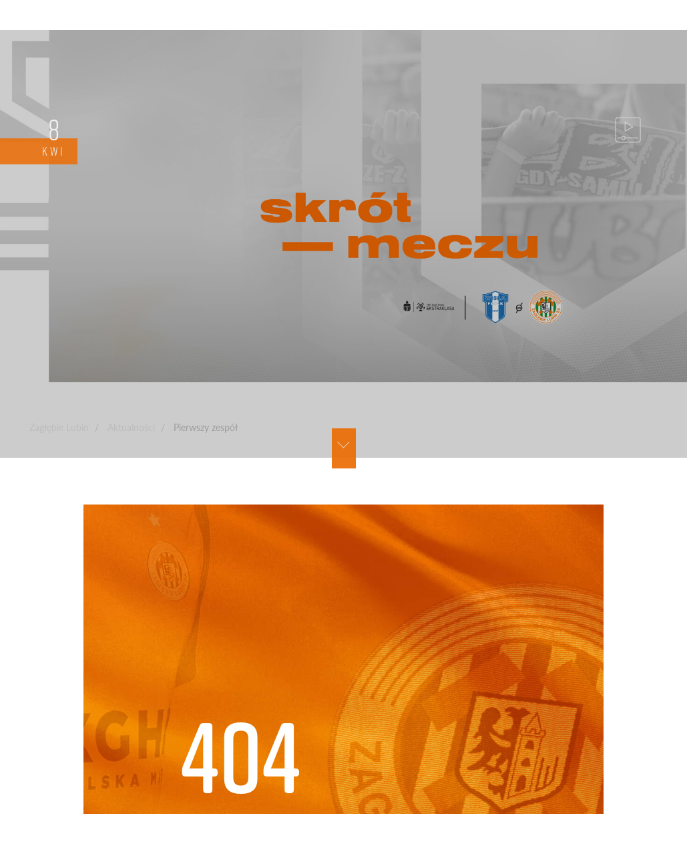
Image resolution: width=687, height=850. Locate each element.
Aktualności (131, 427)
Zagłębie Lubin (59, 427)
